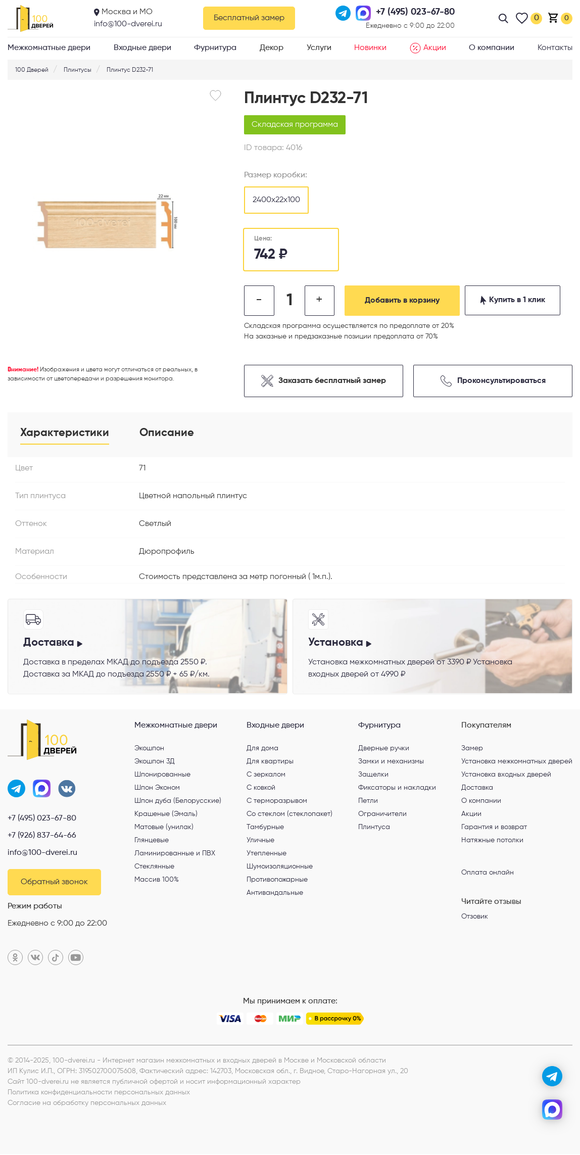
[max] (552, 1109)
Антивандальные (275, 893)
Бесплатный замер (249, 18)
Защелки (373, 775)
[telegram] (552, 1076)
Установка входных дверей (506, 775)
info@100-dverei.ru (128, 24)
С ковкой (261, 788)
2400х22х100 (276, 200)
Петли (368, 801)
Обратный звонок (54, 883)
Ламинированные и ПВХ (174, 853)
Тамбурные (265, 827)
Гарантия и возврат (494, 827)
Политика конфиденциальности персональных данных (99, 1093)
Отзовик (474, 917)
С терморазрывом (277, 801)
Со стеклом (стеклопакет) (289, 814)
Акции (428, 48)
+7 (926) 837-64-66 (42, 837)
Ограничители (382, 814)
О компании (491, 48)
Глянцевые (151, 840)
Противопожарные (277, 880)
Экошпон (149, 748)
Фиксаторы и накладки (397, 788)
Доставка (477, 788)
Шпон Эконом (157, 788)
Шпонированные (162, 775)
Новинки (370, 48)
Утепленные (266, 853)
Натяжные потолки (492, 840)
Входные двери (142, 48)
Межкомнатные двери (49, 48)
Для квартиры (270, 761)
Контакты (555, 48)
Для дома (262, 748)
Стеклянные (154, 867)
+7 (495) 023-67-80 (42, 819)
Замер (472, 748)
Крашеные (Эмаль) (166, 814)
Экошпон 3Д (154, 761)
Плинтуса (374, 827)
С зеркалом (266, 775)
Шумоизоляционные (280, 867)
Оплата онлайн (487, 873)
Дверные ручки (383, 748)
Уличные (260, 840)
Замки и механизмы (391, 761)
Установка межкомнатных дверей (516, 761)
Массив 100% (156, 880)
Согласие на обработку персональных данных (87, 1104)
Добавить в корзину (403, 301)
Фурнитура (215, 48)
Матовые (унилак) (164, 827)
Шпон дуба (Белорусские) (177, 801)
